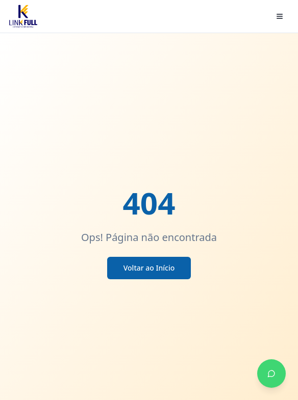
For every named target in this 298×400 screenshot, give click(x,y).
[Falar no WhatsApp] (271, 373)
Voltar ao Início (149, 268)
